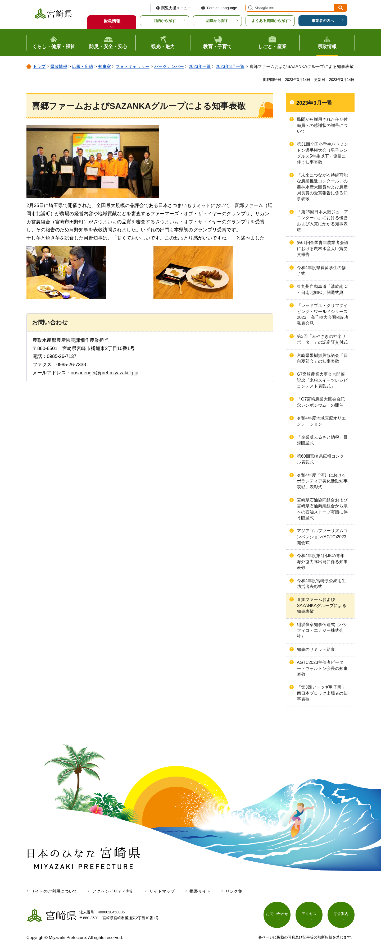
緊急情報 (111, 21)
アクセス (309, 914)
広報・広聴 (82, 66)
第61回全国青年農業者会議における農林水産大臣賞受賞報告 (322, 248)
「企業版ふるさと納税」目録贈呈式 (322, 440)
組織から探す (217, 21)
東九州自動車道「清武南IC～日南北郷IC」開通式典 (322, 289)
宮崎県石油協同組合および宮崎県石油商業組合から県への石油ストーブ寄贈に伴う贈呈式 (322, 509)
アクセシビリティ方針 (113, 891)
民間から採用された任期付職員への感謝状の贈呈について (322, 125)
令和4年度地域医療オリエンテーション (321, 421)
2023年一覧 (200, 66)
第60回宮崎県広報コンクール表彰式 (322, 459)
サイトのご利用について (54, 891)
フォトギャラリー (132, 66)
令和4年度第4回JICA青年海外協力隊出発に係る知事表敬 (322, 561)
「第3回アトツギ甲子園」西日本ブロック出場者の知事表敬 (322, 693)
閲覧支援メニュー (176, 8)
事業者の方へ (323, 21)
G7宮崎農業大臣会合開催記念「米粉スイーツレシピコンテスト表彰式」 (322, 380)
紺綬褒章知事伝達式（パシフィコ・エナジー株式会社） (322, 630)
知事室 (104, 66)
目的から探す (164, 21)
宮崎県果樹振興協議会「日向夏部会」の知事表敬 (322, 358)
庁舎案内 (341, 914)
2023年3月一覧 (230, 66)
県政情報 (58, 66)
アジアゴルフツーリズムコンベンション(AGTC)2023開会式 (322, 536)
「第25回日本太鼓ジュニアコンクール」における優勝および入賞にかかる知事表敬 (322, 221)
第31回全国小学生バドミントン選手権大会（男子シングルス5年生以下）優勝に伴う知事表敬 (322, 153)
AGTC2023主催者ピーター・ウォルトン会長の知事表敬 (322, 668)
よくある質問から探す (270, 21)
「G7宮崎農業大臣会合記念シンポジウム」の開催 (321, 402)
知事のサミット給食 (316, 649)
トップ (39, 66)
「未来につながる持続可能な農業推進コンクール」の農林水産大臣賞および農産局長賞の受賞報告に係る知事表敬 (322, 187)
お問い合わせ (277, 914)
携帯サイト (200, 891)
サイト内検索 (250, 7)
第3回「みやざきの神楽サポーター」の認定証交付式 (322, 339)
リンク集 (233, 891)
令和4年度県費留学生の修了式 (321, 270)
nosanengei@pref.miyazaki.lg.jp (104, 372)
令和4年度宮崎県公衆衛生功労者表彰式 (321, 583)
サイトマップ (162, 891)
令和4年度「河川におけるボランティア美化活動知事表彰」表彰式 (322, 481)
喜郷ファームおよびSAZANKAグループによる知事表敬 (321, 605)
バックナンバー (169, 66)
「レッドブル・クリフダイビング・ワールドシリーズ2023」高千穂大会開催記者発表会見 (323, 314)
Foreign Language (222, 8)
